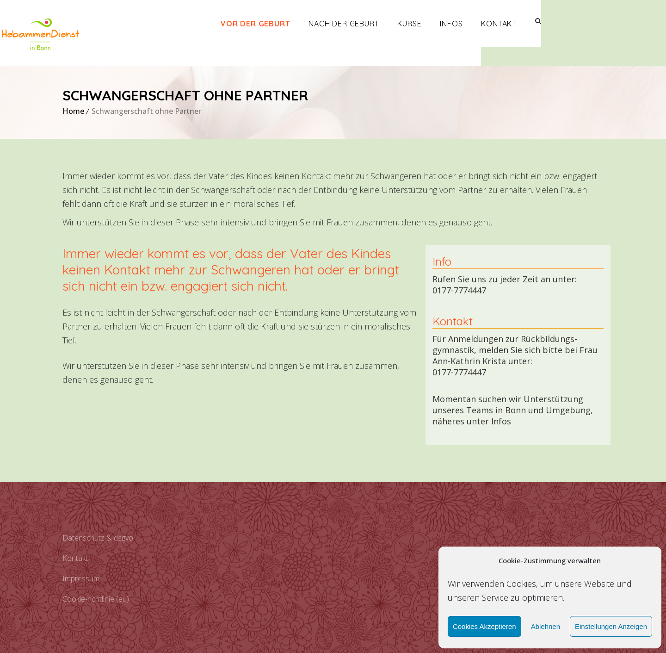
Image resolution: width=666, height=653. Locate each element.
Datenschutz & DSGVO (97, 538)
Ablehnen (545, 626)
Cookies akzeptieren (484, 626)
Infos (513, 23)
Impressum (80, 578)
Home (73, 111)
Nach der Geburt (406, 23)
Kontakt (561, 23)
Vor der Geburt (317, 23)
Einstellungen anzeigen (611, 626)
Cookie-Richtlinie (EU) (95, 599)
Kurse (472, 23)
